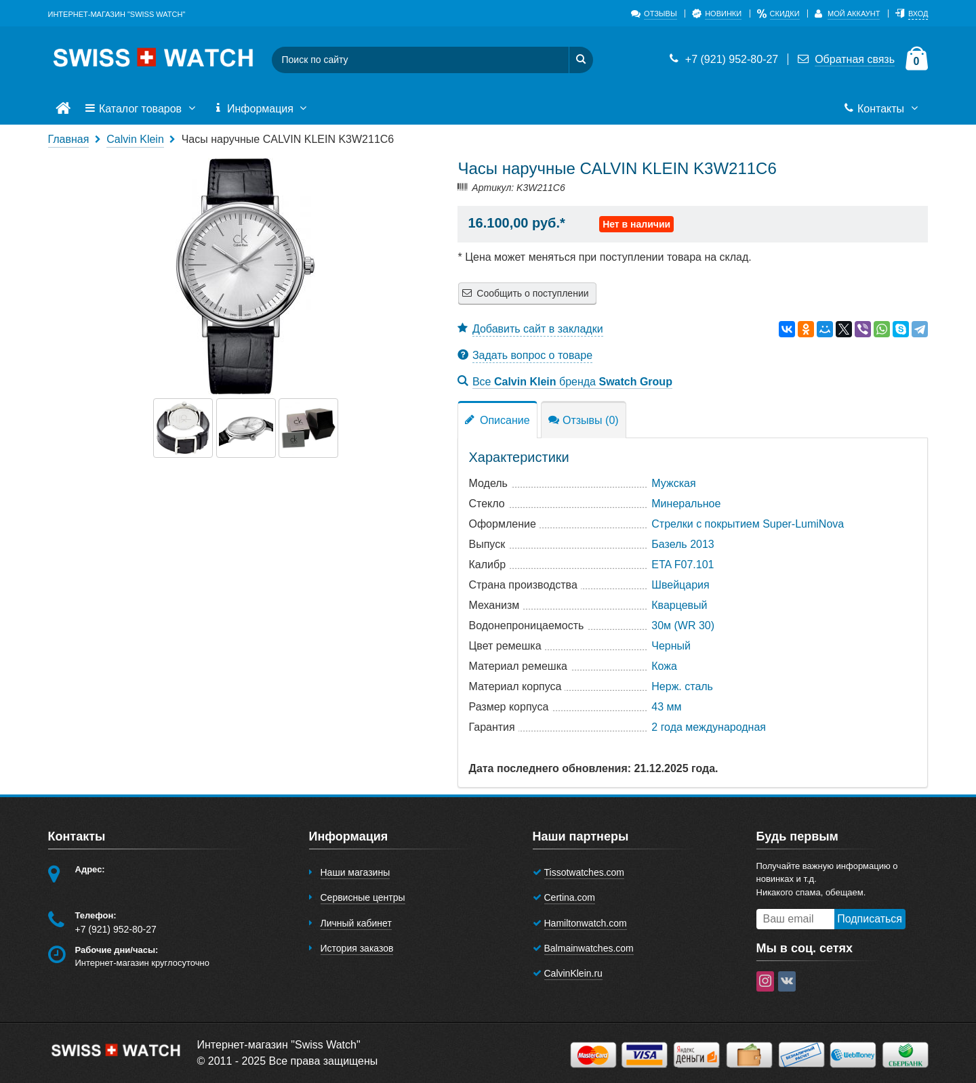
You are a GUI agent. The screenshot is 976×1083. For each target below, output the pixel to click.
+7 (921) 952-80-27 (722, 59)
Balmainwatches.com (589, 948)
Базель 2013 (682, 544)
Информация (261, 109)
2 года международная (708, 727)
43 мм (666, 707)
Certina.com (569, 897)
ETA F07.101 (682, 564)
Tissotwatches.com (584, 872)
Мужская (673, 483)
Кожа (664, 666)
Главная (68, 139)
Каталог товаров (142, 109)
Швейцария (680, 585)
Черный (671, 646)
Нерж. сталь (682, 686)
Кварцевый (679, 605)
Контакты (882, 109)
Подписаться (869, 919)
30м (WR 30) (682, 625)
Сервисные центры (363, 897)
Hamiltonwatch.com (585, 923)
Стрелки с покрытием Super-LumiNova (747, 524)
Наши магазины (355, 872)
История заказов (357, 948)
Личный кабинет (356, 923)
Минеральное (685, 503)
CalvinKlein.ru (573, 973)
